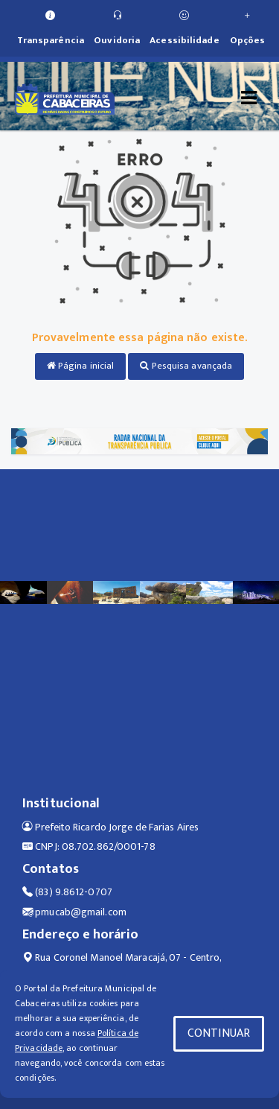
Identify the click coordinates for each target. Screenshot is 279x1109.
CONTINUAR (218, 1033)
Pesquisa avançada (186, 366)
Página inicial (81, 366)
